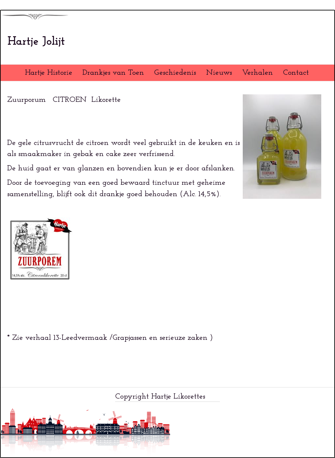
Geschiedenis (175, 73)
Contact (296, 73)
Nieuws (219, 73)
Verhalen (257, 73)
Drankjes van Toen (113, 73)
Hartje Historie (48, 73)
